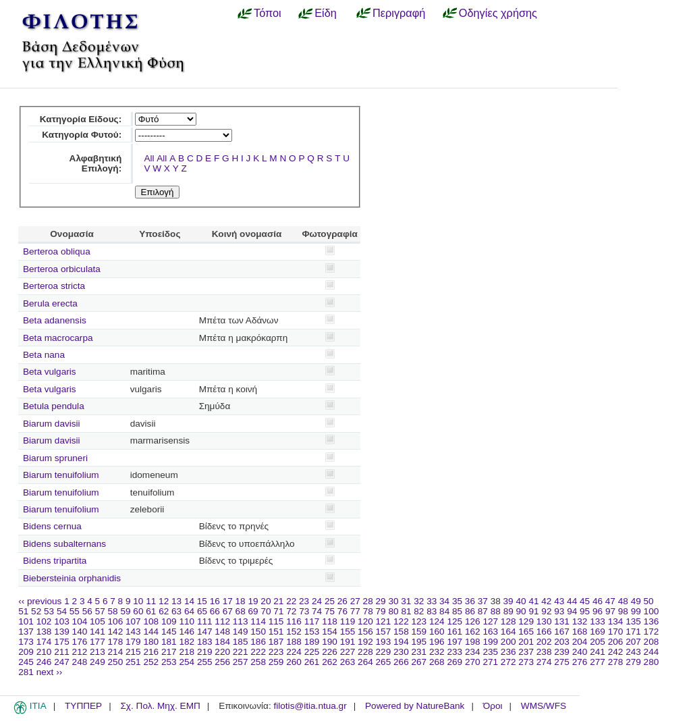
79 (381, 611)
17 (228, 601)
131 (562, 621)
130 (544, 621)
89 (508, 611)
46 (597, 601)
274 (544, 662)
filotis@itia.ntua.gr (309, 706)
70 (265, 611)
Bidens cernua (52, 526)
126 (472, 621)
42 (546, 601)
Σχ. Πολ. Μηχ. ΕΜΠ (160, 706)
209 (26, 652)
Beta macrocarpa (58, 338)
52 (36, 611)
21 (278, 601)
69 (253, 611)
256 (222, 662)
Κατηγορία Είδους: (80, 119)
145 (169, 631)
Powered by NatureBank (414, 706)
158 (401, 631)
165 (526, 631)
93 (559, 611)
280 (651, 662)
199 (490, 642)
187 (276, 642)
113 (240, 621)
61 (151, 611)
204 (580, 642)
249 (97, 662)
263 (348, 662)
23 (304, 601)
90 (521, 611)
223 (276, 652)
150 (258, 631)
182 (186, 642)
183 (205, 642)
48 (623, 601)
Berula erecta (50, 303)
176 (80, 642)
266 (401, 662)
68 (241, 611)
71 (278, 611)
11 (151, 601)
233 (454, 652)
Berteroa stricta (54, 286)
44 (572, 601)
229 (383, 652)
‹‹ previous (39, 601)
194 (401, 642)
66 (215, 611)
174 (44, 642)
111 (205, 621)
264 (365, 662)
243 (633, 652)
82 (419, 611)
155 (348, 631)
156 (365, 631)
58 (113, 611)
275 (562, 662)
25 (330, 601)
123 (419, 621)
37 (483, 601)
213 (97, 652)
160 (437, 631)
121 (383, 621)
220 (222, 652)
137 (26, 631)
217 (169, 652)
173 (26, 642)
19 (253, 601)
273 (526, 662)
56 (87, 611)
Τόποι (267, 13)
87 (483, 611)
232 (437, 652)
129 (526, 621)
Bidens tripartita (54, 561)
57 (100, 611)
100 (651, 611)
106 (115, 621)
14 (189, 601)
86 (470, 611)
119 (348, 621)
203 (562, 642)
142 (115, 631)
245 (26, 662)
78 (368, 611)
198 (472, 642)
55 (75, 611)
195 (419, 642)
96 (597, 611)
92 (546, 611)
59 (125, 611)
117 (312, 621)
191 (348, 642)
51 (23, 611)
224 (294, 652)
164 (508, 631)
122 (401, 621)
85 (457, 611)
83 (431, 611)
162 (472, 631)
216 (151, 652)
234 (472, 652)
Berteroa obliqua (56, 251)
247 (62, 662)
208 (651, 642)
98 (623, 611)
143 (133, 631)
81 (406, 611)
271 (490, 662)
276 (580, 662)
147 (205, 631)
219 (205, 652)
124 (437, 621)
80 (393, 611)
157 (383, 631)
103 (62, 621)
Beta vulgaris (49, 372)
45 (585, 601)
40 (521, 601)
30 (393, 601)
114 (258, 621)
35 (457, 601)
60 (138, 611)
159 (419, 631)
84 (444, 611)
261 (312, 662)
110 (186, 621)
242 (616, 652)
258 (258, 662)
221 (240, 652)
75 (330, 611)
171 (633, 631)
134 (616, 621)
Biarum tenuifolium (61, 475)
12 (164, 601)
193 (383, 642)
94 (572, 611)
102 (44, 621)
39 (508, 601)
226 (329, 652)
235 (490, 652)
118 (329, 621)
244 (651, 652)
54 (62, 611)
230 (401, 652)
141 (97, 631)
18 (241, 601)
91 (533, 611)
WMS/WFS (543, 706)
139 (62, 631)
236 (508, 652)
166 (544, 631)
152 (294, 631)
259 (276, 662)
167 (562, 631)
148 (222, 631)
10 (138, 601)
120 (365, 621)
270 (472, 662)
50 (649, 601)
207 (633, 642)
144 (151, 631)
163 (490, 631)
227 (348, 652)
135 (633, 621)
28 (368, 601)
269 (454, 662)
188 (294, 642)
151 (276, 631)
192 (365, 642)
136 (651, 621)
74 (317, 611)
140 (80, 631)
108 (151, 621)
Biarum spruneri (55, 458)
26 (342, 601)
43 (559, 601)
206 (616, 642)
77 (355, 611)
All (149, 158)
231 (419, 652)
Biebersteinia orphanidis (72, 578)
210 (44, 652)
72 (291, 611)
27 (355, 601)
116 (294, 621)
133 (597, 621)
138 (44, 631)
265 (383, 662)
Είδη (325, 13)
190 (329, 642)
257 (240, 662)
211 (62, 652)
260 (294, 662)
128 (508, 621)
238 (544, 652)
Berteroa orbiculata (62, 269)
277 (597, 662)
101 (26, 621)
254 (186, 662)
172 (651, 631)
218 (186, 652)
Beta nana (44, 355)
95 (585, 611)
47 (610, 601)
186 (258, 642)
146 (186, 631)
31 (406, 601)
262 (329, 662)
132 (580, 621)
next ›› (49, 672)
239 (562, 652)
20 (265, 601)
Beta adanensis (54, 320)
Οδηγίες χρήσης (498, 13)
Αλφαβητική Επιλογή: (96, 163)
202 (544, 642)
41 (533, 601)
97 (610, 611)
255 (205, 662)
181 (169, 642)
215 (133, 652)
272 (508, 662)
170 (616, 631)
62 (164, 611)
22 (291, 601)
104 (80, 621)
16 (215, 601)
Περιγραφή (398, 13)
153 (312, 631)
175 (62, 642)
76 (342, 611)
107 (133, 621)
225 (312, 652)
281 (26, 672)
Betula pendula (53, 406)
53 (49, 611)
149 (240, 631)
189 (312, 642)
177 (97, 642)
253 (169, 662)
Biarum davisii (51, 424)
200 (508, 642)
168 (580, 631)
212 (80, 652)
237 (526, 652)
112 (222, 621)
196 (437, 642)
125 (454, 621)
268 (437, 662)
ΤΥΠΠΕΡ (83, 706)
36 (470, 601)
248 (80, 662)
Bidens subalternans (64, 544)
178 (115, 642)
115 (276, 621)
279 (633, 662)
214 (115, 652)
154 (329, 631)
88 (496, 611)
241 (597, 652)
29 (381, 601)
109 (169, 621)
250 (115, 662)
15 (202, 601)
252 (151, 662)
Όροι (493, 706)
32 (419, 601)
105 (97, 621)
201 (526, 642)
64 (189, 611)
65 (202, 611)
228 (365, 652)
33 (431, 601)
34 (444, 601)
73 (304, 611)
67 (228, 611)
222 (258, 652)
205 (597, 642)
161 (454, 631)
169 (597, 631)
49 (636, 601)
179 (133, 642)
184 (222, 642)
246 (44, 662)
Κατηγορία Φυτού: (81, 135)
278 (616, 662)
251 (133, 662)
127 (490, 621)
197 (454, 642)
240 (580, 652)
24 (317, 601)
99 (636, 611)
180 (151, 642)
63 (176, 611)
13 (176, 601)
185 (240, 642)
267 (419, 662)
